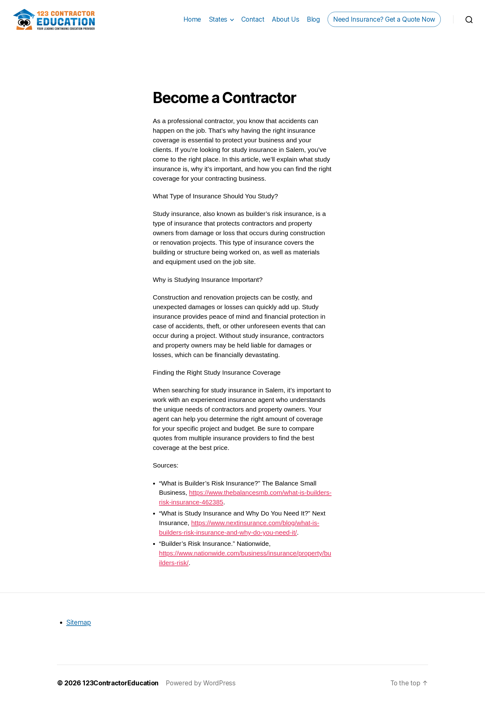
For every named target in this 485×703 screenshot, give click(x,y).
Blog (313, 20)
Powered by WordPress (201, 685)
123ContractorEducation (120, 685)
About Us (285, 20)
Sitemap (78, 624)
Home (192, 20)
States (218, 20)
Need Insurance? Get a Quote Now (384, 20)
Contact (252, 20)
